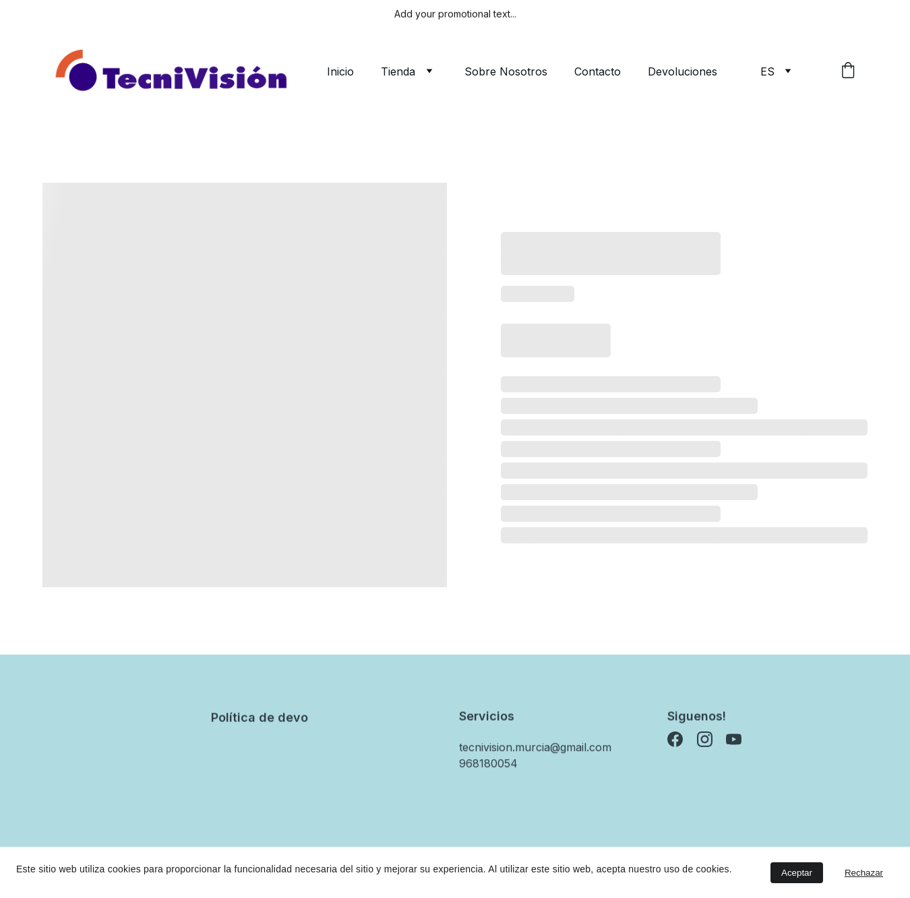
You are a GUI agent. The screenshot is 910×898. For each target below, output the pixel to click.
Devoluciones (682, 71)
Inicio (340, 71)
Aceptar (796, 873)
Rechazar (864, 873)
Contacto (597, 71)
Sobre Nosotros (505, 71)
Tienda (398, 71)
